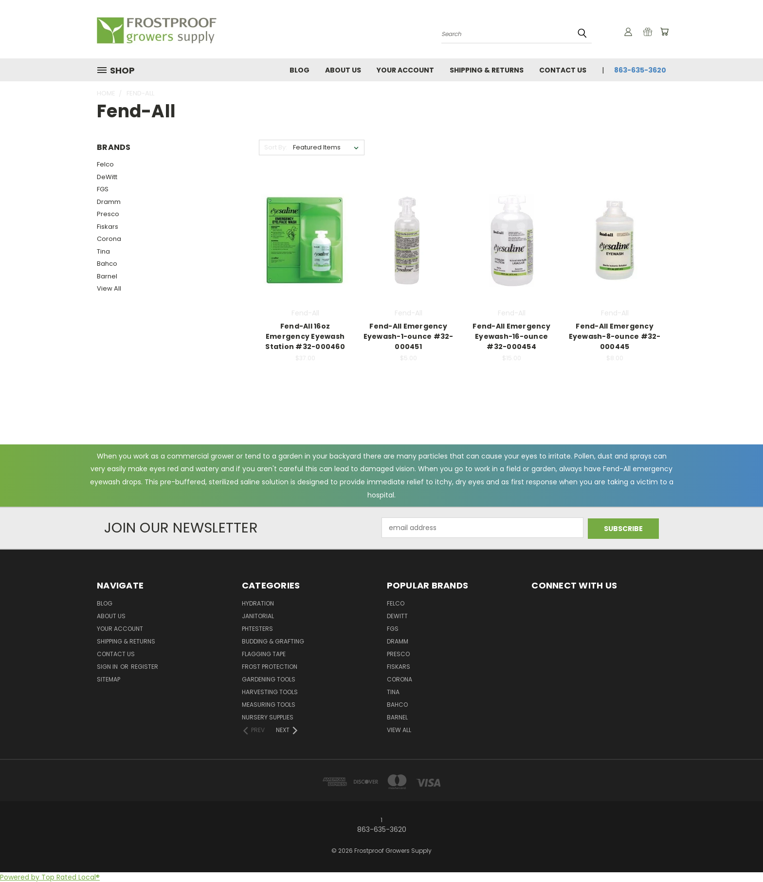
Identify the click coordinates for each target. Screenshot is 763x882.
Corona (109, 238)
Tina (103, 251)
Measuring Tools (268, 704)
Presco (108, 214)
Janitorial (258, 616)
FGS (103, 189)
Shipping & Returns (487, 70)
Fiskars (107, 226)
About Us (343, 70)
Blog (299, 70)
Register (144, 666)
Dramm (109, 201)
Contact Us (562, 70)
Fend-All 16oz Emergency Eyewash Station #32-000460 (305, 336)
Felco (105, 164)
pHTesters (257, 629)
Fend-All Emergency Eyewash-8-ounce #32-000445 (615, 336)
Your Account (405, 70)
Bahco (107, 263)
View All (109, 288)
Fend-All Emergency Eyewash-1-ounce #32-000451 (408, 336)
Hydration (258, 603)
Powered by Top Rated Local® (50, 877)
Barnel (107, 276)
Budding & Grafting (273, 641)
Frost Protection (269, 666)
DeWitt (107, 177)
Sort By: (275, 147)
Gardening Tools (268, 679)
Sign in (108, 666)
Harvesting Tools (270, 692)
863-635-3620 (640, 70)
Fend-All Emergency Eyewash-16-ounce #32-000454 (511, 336)
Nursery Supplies (267, 717)
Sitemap (108, 679)
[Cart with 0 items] (664, 32)
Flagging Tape (264, 654)
